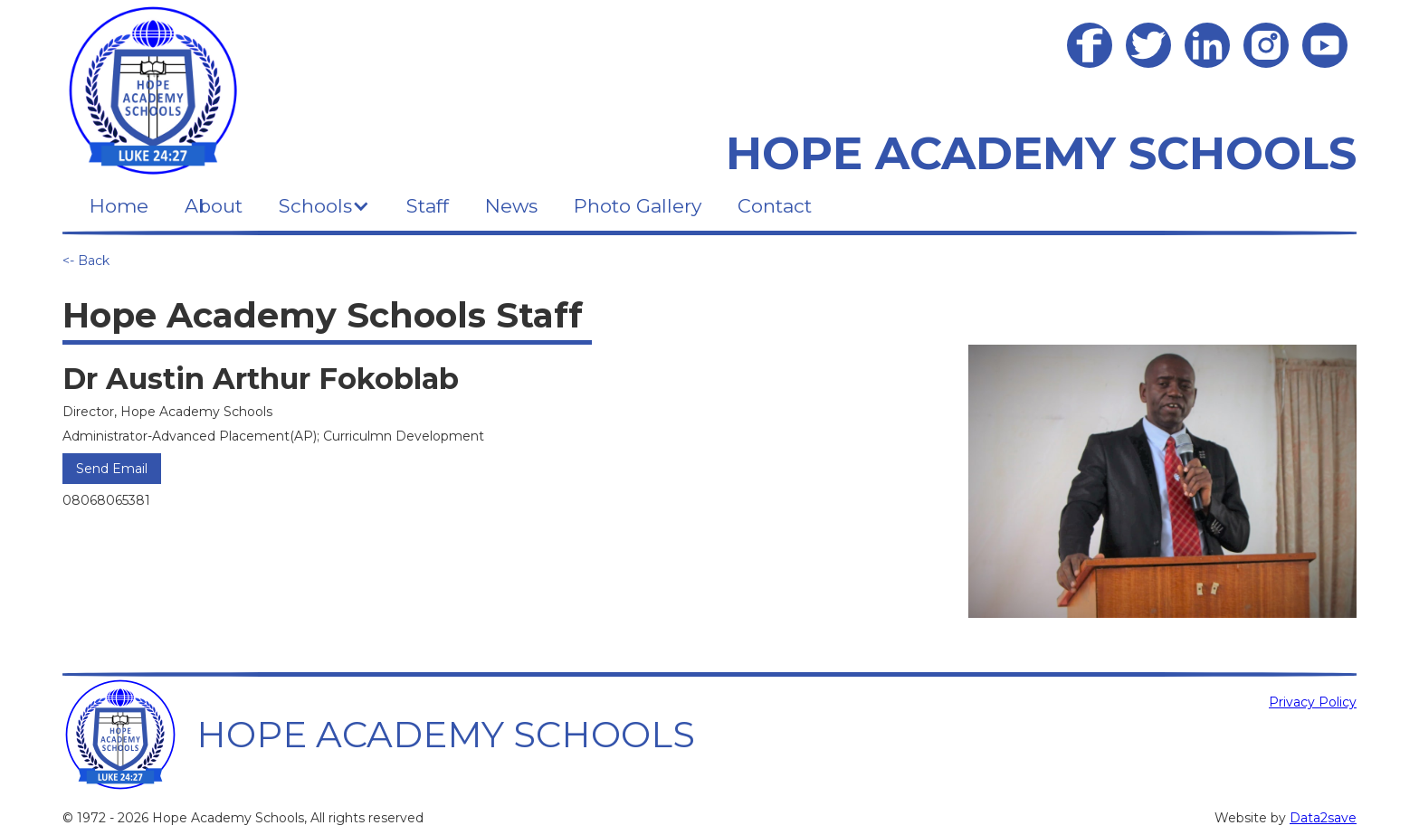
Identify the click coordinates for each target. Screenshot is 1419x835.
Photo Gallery (637, 206)
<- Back (86, 260)
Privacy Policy (1313, 702)
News (511, 206)
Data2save (1323, 818)
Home (119, 206)
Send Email (112, 468)
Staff (427, 206)
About (214, 206)
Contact (775, 206)
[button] (324, 206)
